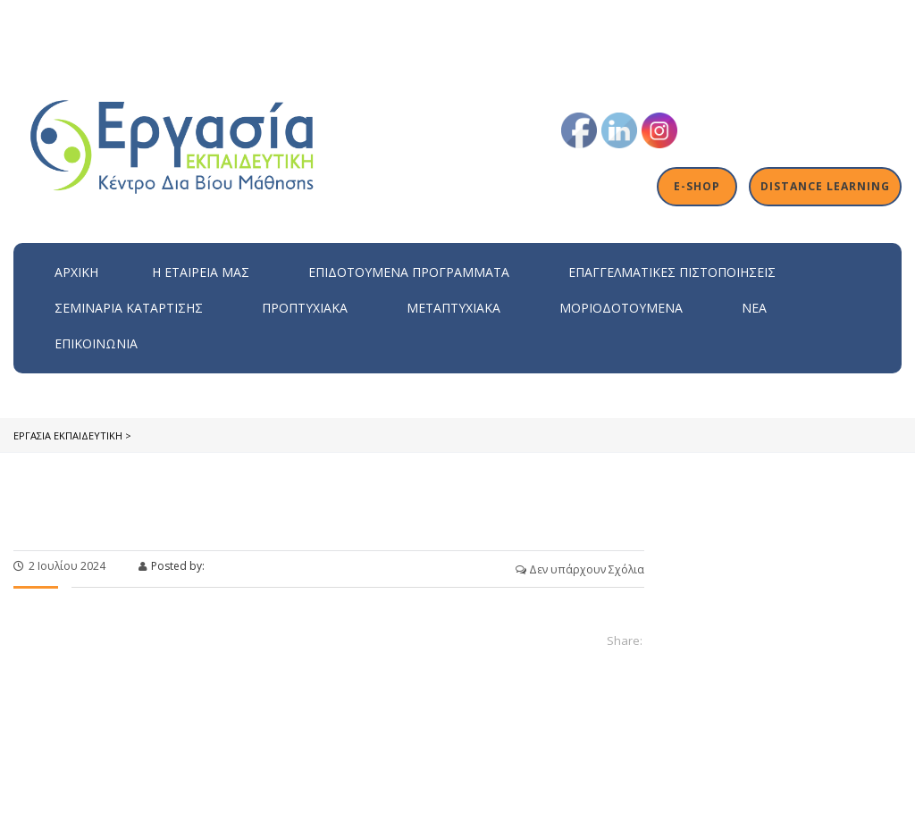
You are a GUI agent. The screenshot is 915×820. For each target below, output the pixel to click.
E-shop (698, 187)
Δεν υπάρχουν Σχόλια (580, 569)
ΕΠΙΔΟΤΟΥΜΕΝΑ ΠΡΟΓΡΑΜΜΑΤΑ (408, 272)
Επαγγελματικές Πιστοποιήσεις (672, 272)
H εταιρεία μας (200, 272)
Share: (624, 640)
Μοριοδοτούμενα (621, 307)
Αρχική (76, 272)
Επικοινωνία (96, 343)
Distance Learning (825, 187)
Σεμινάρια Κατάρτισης (129, 307)
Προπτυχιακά (305, 307)
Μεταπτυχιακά (453, 307)
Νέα (754, 307)
